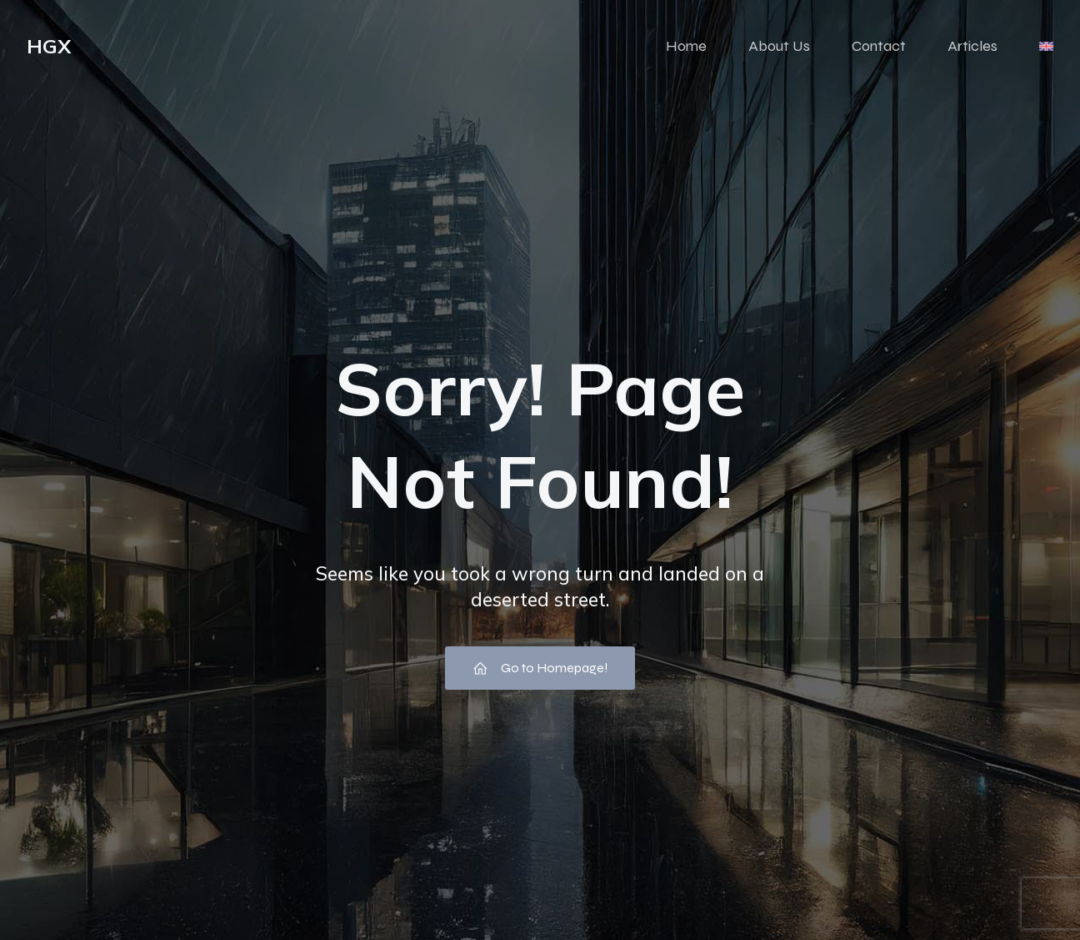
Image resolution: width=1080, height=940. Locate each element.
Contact (879, 46)
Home (686, 46)
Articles (973, 46)
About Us (779, 46)
